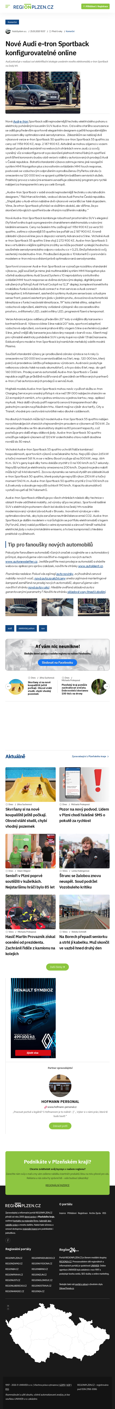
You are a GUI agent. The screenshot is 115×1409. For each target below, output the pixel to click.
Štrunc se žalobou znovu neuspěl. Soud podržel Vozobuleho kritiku (80, 881)
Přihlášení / (90, 6)
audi (10, 628)
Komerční (12, 22)
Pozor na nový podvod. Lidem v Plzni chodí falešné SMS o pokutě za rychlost (84, 815)
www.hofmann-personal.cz (60, 1106)
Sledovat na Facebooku (57, 662)
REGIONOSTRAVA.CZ (42, 1285)
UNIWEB (95, 1265)
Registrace (102, 6)
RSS (105, 1213)
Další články (57, 966)
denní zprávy (30, 1216)
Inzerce (62, 1213)
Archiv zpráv (96, 1213)
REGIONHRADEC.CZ (14, 1291)
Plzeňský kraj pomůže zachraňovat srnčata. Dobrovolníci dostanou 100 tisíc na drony (74, 689)
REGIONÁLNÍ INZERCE (57, 1185)
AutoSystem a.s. (19, 31)
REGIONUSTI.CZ (13, 1280)
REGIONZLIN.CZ (39, 1274)
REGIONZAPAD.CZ (14, 1263)
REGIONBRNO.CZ (40, 1269)
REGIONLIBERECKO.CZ (16, 1285)
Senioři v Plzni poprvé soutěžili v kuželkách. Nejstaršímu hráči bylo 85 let (30, 881)
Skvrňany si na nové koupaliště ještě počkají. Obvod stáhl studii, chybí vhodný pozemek (40, 688)
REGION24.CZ (38, 1291)
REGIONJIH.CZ (12, 1269)
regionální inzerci (30, 1228)
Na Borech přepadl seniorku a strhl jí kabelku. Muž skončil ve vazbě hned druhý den (84, 942)
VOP (69, 1384)
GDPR (62, 1384)
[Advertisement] (57, 725)
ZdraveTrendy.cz (66, 1288)
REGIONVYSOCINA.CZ (42, 1263)
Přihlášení (72, 1213)
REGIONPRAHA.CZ (14, 1274)
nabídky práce (11, 1224)
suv (43, 628)
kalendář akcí (46, 1220)
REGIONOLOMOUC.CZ (42, 1280)
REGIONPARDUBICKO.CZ (43, 1258)
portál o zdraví (81, 1284)
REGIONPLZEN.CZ (14, 1258)
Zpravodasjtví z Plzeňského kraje (89, 756)
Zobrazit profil (60, 1125)
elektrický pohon (26, 628)
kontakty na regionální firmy (26, 1220)
